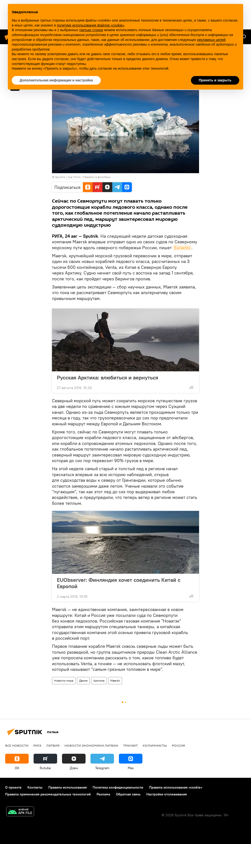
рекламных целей (211, 40)
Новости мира (63, 680)
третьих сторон (91, 30)
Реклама (103, 794)
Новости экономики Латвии (91, 745)
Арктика (98, 680)
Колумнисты (155, 745)
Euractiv (182, 247)
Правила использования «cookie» (175, 787)
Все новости (16, 745)
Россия (178, 745)
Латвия (53, 745)
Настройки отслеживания (166, 794)
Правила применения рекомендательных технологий (48, 794)
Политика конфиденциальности (118, 787)
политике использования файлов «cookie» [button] (90, 25)
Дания (83, 680)
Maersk (115, 680)
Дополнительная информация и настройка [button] (56, 80)
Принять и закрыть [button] (215, 80)
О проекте (13, 787)
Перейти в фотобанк (97, 177)
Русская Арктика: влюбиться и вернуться (107, 377)
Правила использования (67, 787)
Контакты (34, 787)
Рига (37, 745)
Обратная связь (128, 794)
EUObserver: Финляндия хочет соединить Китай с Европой (118, 583)
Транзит (130, 745)
